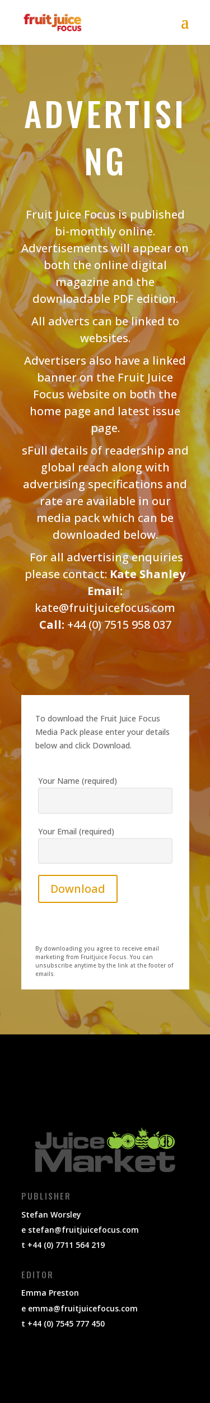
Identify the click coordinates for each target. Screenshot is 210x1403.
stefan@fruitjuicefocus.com (83, 1229)
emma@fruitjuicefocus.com (83, 1308)
